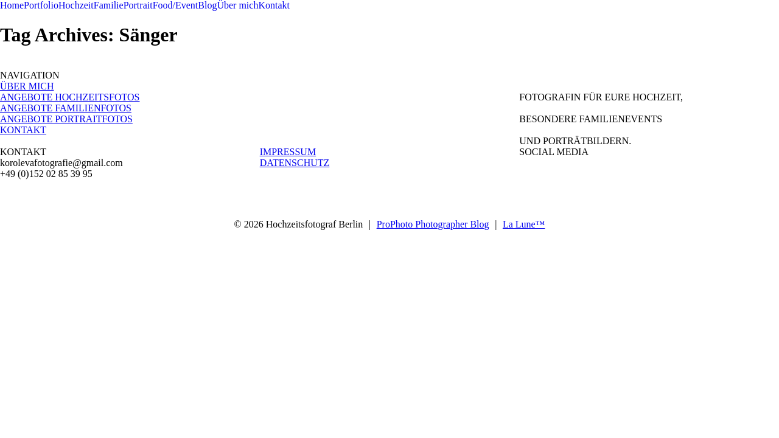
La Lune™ (524, 224)
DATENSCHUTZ (295, 163)
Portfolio (41, 5)
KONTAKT (23, 130)
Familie (109, 5)
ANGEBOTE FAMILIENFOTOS (65, 108)
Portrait (138, 5)
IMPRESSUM (288, 152)
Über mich (237, 5)
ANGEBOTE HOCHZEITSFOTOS (69, 97)
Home (12, 5)
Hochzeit (76, 5)
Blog (207, 5)
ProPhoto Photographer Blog (433, 224)
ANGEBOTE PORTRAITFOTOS (66, 119)
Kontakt (274, 5)
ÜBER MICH (27, 86)
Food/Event (175, 5)
